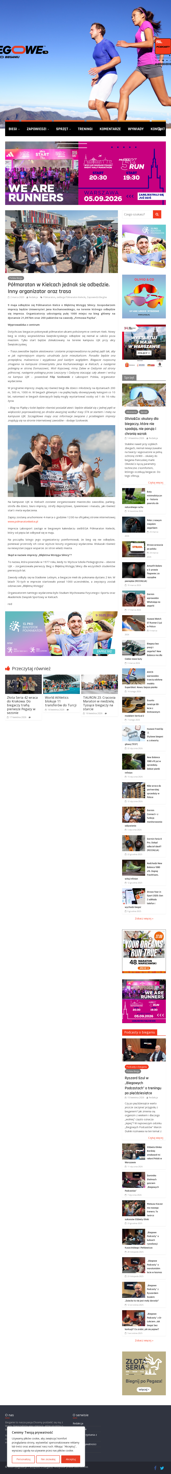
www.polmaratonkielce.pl (23, 521)
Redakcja (33, 297)
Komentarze (110, 129)
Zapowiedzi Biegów (97, 297)
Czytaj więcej (155, 482)
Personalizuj (23, 1459)
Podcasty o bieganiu (139, 1032)
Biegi (13, 129)
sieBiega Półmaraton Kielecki (71, 297)
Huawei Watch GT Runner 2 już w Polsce (154, 623)
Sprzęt (62, 129)
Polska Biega (16, 278)
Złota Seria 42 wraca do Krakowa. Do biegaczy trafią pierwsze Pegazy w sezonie (22, 705)
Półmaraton (49, 297)
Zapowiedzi (36, 129)
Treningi (85, 129)
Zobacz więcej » (144, 918)
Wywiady (136, 129)
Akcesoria (131, 411)
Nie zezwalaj (48, 1459)
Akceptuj (71, 1459)
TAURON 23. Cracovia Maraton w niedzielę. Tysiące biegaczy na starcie (99, 703)
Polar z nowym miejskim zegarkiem (154, 524)
